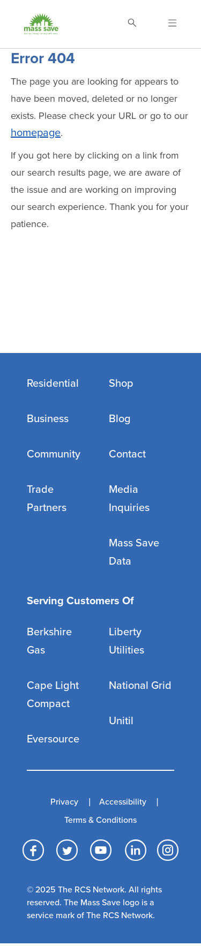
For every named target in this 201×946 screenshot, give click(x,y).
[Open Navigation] (166, 24)
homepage (36, 132)
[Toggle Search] (132, 24)
